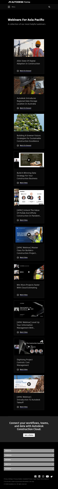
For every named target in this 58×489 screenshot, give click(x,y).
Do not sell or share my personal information (16, 481)
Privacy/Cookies (17, 479)
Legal (34, 479)
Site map (31, 481)
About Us (8, 464)
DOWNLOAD (8, 455)
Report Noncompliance (43, 479)
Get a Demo (29, 435)
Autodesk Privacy (27, 479)
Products (8, 451)
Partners (8, 460)
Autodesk (8, 468)
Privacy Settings (8, 479)
